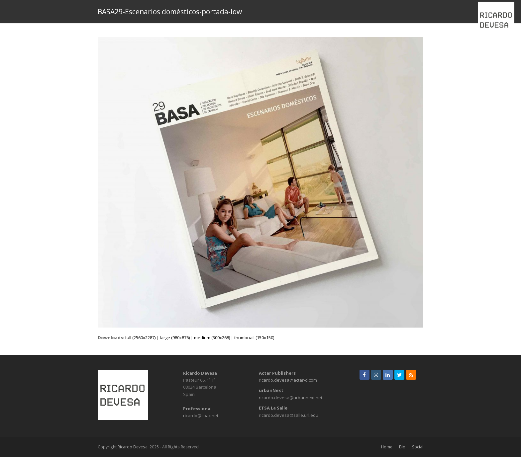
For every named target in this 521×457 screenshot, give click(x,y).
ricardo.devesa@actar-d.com (288, 380)
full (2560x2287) (140, 338)
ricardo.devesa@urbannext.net (290, 398)
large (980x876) (175, 338)
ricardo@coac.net (200, 416)
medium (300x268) (212, 338)
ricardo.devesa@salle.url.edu (288, 415)
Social (417, 447)
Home (386, 447)
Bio (402, 447)
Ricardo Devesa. (133, 447)
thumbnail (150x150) (254, 338)
